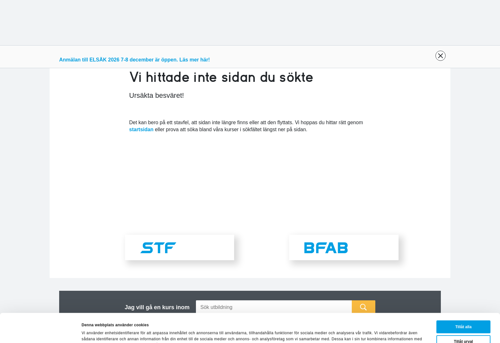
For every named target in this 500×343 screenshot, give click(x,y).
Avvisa (464, 329)
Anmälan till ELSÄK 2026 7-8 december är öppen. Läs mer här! (134, 59)
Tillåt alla (463, 299)
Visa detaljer (297, 330)
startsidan (141, 129)
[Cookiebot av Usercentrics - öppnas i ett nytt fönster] (41, 331)
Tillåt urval (463, 314)
